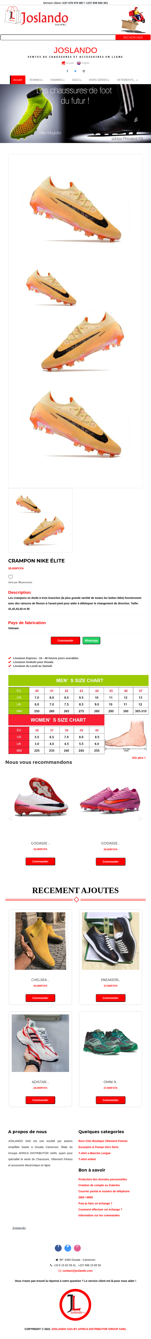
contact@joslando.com (76, 1270)
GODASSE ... (40, 843)
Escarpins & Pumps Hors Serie (98, 1147)
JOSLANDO (75, 52)
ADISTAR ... (40, 1082)
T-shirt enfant (87, 1159)
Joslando (19, 1228)
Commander (65, 640)
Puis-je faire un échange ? (95, 1203)
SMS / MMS (85, 1197)
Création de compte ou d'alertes (99, 1185)
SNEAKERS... (111, 980)
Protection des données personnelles (102, 1179)
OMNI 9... (111, 1082)
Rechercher (133, 37)
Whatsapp (91, 640)
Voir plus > (139, 757)
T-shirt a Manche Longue (94, 1153)
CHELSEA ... (40, 980)
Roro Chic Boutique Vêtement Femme (102, 1141)
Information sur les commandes (99, 1215)
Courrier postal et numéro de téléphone (104, 1191)
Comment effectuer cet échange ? (100, 1209)
